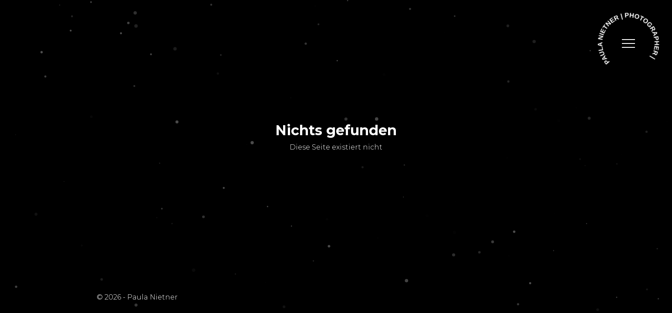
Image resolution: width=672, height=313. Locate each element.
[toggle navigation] (628, 43)
